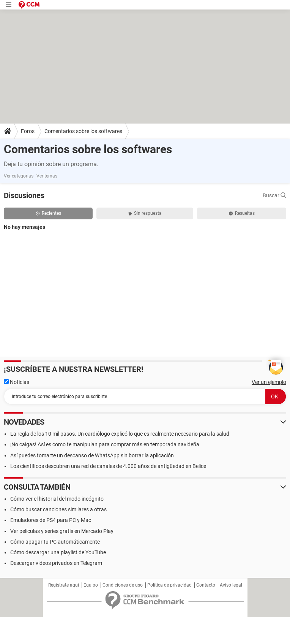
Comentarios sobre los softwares (83, 131)
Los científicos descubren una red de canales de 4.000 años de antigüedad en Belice (108, 466)
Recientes (48, 213)
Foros (28, 131)
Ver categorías (18, 176)
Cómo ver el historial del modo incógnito (57, 499)
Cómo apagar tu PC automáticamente (55, 542)
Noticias (16, 382)
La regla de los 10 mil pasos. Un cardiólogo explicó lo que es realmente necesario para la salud (119, 434)
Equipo (91, 585)
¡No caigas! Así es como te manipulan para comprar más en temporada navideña (104, 444)
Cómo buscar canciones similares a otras (58, 509)
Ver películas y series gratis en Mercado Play (61, 531)
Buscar (274, 195)
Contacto (205, 585)
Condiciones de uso (122, 585)
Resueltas (242, 213)
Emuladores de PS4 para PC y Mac (50, 520)
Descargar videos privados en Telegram (56, 563)
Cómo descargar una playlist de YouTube (58, 552)
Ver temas (46, 176)
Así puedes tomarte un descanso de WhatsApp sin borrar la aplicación (92, 455)
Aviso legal (231, 585)
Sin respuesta (145, 213)
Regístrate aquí (63, 585)
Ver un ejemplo (269, 382)
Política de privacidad (169, 585)
